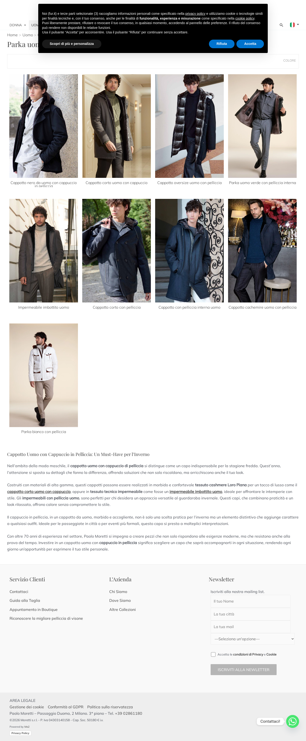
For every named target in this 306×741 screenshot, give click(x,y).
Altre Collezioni (122, 609)
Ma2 (26, 726)
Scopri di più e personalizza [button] (72, 44)
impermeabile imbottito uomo (195, 491)
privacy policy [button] (195, 14)
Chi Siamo (118, 591)
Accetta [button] (250, 44)
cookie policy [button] (244, 18)
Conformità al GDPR (65, 706)
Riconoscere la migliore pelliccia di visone (46, 618)
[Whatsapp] (292, 721)
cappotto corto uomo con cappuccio (39, 491)
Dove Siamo (120, 600)
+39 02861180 (128, 713)
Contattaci (19, 591)
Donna (18, 25)
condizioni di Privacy (248, 654)
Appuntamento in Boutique (34, 609)
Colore (289, 60)
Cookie (271, 654)
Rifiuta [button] (222, 44)
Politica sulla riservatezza (110, 706)
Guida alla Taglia (25, 600)
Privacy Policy (20, 733)
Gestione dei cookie (27, 706)
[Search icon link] (282, 25)
